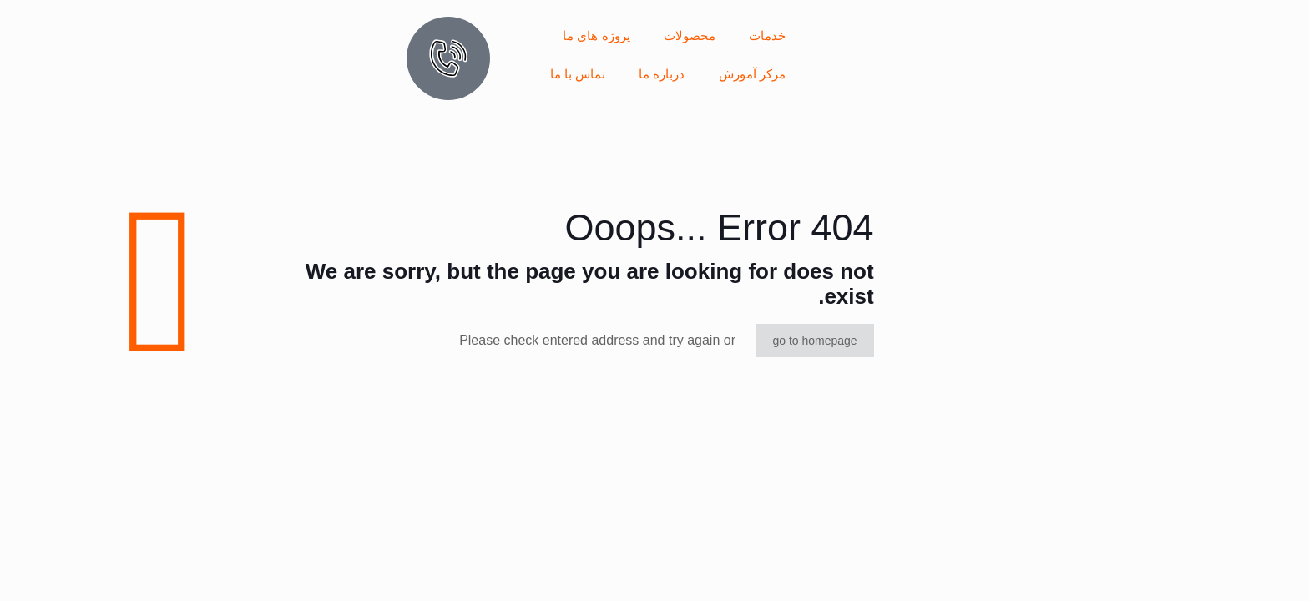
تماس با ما (577, 74)
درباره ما (662, 74)
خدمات (767, 35)
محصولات (689, 35)
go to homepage (814, 340)
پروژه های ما (596, 35)
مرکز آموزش (752, 74)
